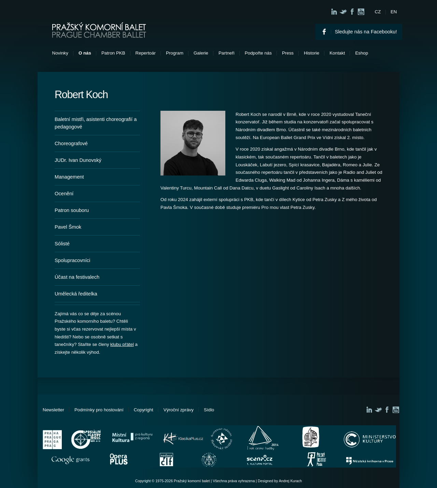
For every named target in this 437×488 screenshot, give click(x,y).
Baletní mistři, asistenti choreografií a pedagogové (96, 123)
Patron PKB (113, 53)
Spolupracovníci (72, 260)
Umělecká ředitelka (76, 293)
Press (288, 53)
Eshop (361, 53)
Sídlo (209, 409)
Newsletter (53, 409)
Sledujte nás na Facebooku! (366, 31)
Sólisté (62, 243)
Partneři (226, 53)
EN (394, 11)
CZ (378, 11)
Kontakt (337, 53)
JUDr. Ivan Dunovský (78, 160)
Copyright (143, 409)
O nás (85, 53)
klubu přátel (122, 344)
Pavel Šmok (68, 227)
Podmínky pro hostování (99, 409)
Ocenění (64, 193)
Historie (311, 53)
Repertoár (146, 53)
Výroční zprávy (179, 409)
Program (174, 53)
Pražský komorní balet (99, 30)
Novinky (60, 53)
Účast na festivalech (77, 277)
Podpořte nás (258, 53)
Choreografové (71, 143)
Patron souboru (72, 210)
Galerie (201, 53)
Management (69, 177)
